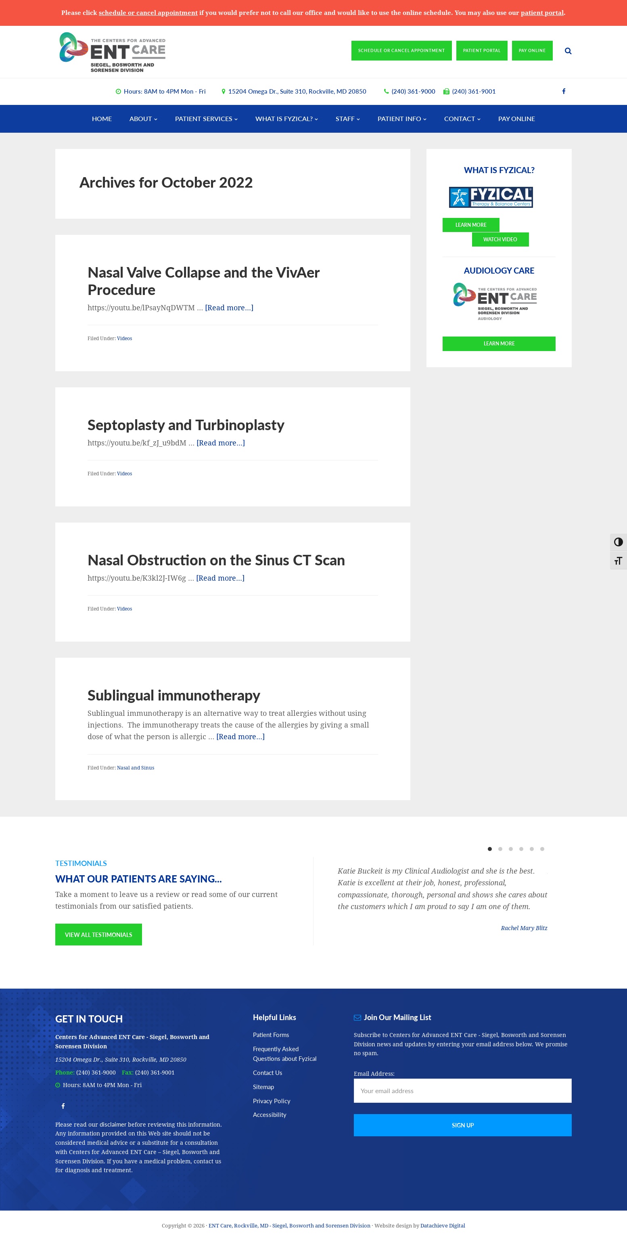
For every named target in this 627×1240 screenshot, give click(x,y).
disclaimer (113, 1123)
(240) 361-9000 (413, 90)
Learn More (470, 224)
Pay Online (532, 50)
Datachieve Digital (442, 1225)
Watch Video (528, 224)
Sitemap (263, 1086)
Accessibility (269, 1114)
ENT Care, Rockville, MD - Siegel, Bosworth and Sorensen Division (125, 51)
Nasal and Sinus (135, 767)
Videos (124, 338)
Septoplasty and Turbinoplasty (186, 424)
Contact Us (267, 1072)
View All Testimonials (98, 934)
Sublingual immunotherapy (174, 694)
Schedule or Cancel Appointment (401, 50)
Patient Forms (271, 1034)
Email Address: (374, 1073)
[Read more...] (229, 307)
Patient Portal (482, 50)
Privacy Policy (272, 1100)
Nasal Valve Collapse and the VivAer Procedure (204, 280)
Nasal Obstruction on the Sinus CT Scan (216, 559)
